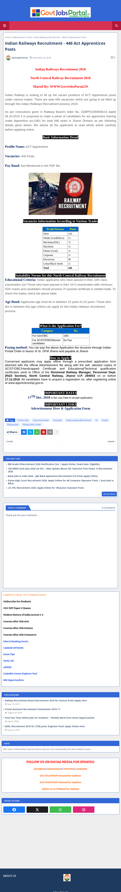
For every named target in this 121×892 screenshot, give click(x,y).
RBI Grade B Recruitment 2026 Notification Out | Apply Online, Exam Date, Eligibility (54, 464)
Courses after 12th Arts (16, 621)
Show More (109, 493)
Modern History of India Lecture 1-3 (23, 614)
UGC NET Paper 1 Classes (17, 608)
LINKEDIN (81, 769)
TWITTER (69, 769)
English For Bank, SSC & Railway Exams (24, 594)
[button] (116, 25)
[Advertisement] (60, 844)
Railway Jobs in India (22, 37)
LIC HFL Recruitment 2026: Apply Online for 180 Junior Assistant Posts (46, 487)
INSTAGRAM (55, 769)
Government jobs (41, 420)
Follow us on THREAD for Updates (60, 789)
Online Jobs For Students (17, 601)
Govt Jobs (57, 420)
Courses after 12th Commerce (19, 634)
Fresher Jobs (23, 420)
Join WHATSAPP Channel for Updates (60, 782)
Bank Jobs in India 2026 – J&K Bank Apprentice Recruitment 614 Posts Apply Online (53, 476)
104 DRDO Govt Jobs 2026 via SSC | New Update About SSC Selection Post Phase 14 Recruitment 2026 (60, 470)
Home (8, 37)
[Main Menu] (4, 25)
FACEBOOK (40, 769)
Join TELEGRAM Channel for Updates (60, 775)
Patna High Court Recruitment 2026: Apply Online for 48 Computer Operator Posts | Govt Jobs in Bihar (61, 482)
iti (96, 420)
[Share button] (56, 432)
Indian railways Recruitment (78, 420)
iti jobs (105, 420)
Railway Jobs (12, 424)
